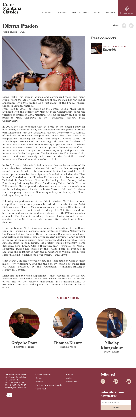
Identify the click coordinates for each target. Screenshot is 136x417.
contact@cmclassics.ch (15, 388)
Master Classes (79, 13)
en (10, 395)
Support (109, 13)
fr (6, 395)
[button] (130, 327)
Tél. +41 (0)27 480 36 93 (15, 385)
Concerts (46, 13)
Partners (39, 382)
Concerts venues (42, 375)
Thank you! (40, 389)
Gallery (61, 13)
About (95, 13)
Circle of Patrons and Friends (48, 385)
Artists (69, 378)
